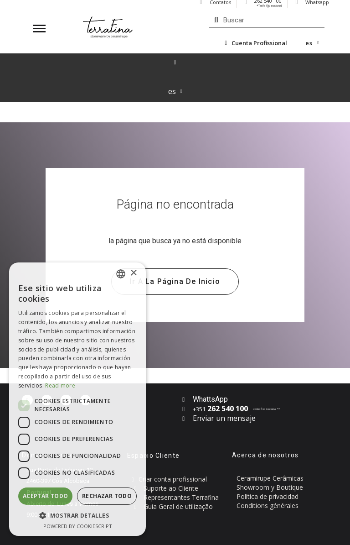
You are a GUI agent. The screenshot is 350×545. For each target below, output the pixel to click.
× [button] (133, 273)
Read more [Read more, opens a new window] (60, 385)
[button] (175, 281)
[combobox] (120, 273)
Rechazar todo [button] (107, 496)
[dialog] (77, 399)
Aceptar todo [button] (45, 496)
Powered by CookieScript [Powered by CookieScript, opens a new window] (77, 526)
